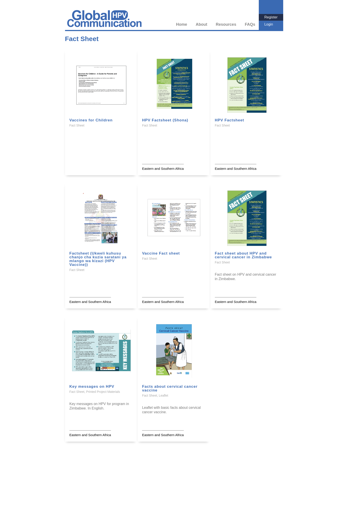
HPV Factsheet (229, 120)
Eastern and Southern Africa (163, 168)
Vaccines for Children (91, 120)
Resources (226, 24)
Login (268, 24)
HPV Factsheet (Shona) (165, 120)
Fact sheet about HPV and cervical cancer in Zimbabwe (243, 255)
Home (181, 24)
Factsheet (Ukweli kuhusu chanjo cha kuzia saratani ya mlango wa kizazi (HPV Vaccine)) (98, 259)
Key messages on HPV (91, 386)
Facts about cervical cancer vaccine (170, 388)
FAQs (250, 24)
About (201, 24)
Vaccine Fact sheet (161, 253)
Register (271, 17)
